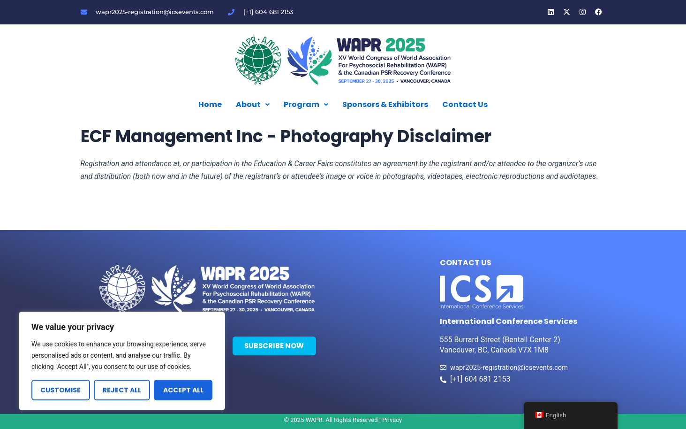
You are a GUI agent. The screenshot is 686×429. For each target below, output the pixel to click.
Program (306, 104)
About (253, 104)
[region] (122, 361)
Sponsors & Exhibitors (385, 104)
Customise (60, 390)
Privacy (392, 419)
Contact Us (465, 104)
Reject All (122, 390)
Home (210, 104)
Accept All (183, 390)
